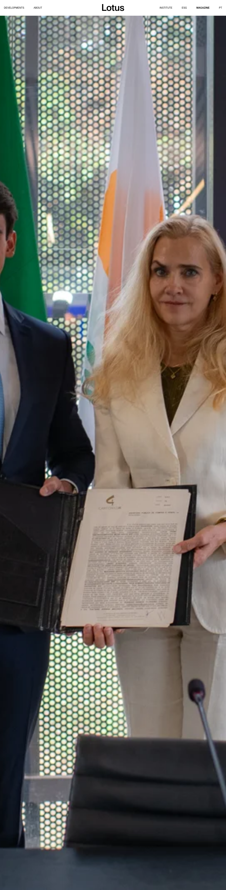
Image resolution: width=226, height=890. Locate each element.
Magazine (203, 7)
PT (220, 7)
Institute (166, 7)
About (38, 7)
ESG (184, 7)
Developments (14, 7)
